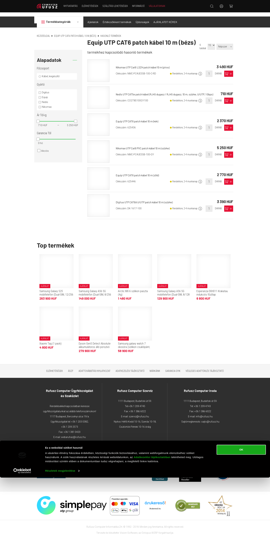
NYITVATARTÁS (73, 6)
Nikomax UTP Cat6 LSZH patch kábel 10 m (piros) (144, 63)
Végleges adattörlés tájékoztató (205, 366)
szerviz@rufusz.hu (139, 412)
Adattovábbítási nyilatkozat (94, 366)
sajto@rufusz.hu (210, 417)
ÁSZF (70, 366)
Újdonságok (142, 17)
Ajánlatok (92, 17)
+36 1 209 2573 (69, 422)
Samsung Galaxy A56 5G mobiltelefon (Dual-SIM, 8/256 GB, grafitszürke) (95, 290)
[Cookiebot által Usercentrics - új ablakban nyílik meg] (22, 532)
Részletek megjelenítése (60, 532)
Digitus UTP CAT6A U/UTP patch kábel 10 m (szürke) (146, 198)
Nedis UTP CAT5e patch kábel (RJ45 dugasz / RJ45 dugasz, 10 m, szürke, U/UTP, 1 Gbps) (166, 90)
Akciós (45, 146)
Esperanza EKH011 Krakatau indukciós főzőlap (212, 288)
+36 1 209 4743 (202, 402)
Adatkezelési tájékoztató (130, 366)
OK (241, 511)
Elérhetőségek (92, 6)
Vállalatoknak (159, 6)
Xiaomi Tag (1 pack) (50, 339)
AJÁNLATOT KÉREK (165, 17)
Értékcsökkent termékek (117, 17)
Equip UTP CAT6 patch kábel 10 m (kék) (138, 117)
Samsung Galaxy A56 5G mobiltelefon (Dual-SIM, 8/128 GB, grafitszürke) (173, 290)
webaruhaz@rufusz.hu (73, 433)
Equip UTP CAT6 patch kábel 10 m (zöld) (138, 171)
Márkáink (155, 366)
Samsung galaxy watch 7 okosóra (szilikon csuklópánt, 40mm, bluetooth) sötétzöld (134, 343)
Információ (140, 6)
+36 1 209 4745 (136, 402)
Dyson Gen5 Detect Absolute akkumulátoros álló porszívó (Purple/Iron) (95, 343)
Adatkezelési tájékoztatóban (152, 518)
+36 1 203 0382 (79, 417)
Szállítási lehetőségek (117, 6)
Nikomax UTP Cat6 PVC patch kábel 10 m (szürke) (144, 144)
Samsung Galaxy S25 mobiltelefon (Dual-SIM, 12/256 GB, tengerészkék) (56, 290)
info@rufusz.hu (204, 412)
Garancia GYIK (172, 366)
